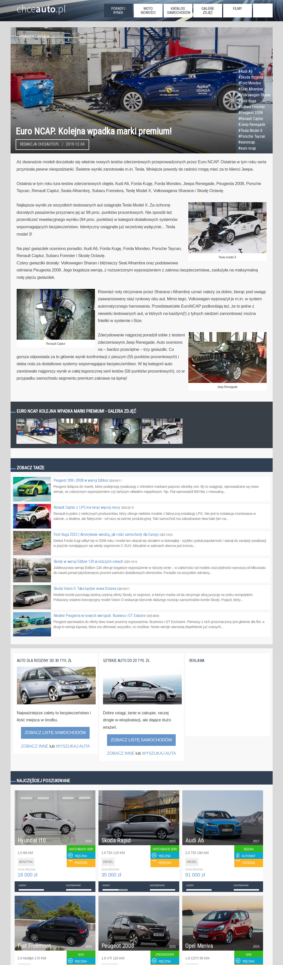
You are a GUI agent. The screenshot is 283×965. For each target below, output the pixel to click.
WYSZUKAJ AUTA (73, 746)
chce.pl (35, 7)
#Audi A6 (245, 71)
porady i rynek (118, 10)
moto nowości (148, 10)
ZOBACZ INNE (34, 746)
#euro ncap (247, 148)
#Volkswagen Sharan (254, 95)
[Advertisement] (227, 702)
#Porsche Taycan (251, 136)
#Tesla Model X (250, 130)
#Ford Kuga (247, 101)
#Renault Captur (250, 119)
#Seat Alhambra (250, 89)
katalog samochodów (178, 10)
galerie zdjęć (207, 10)
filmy (237, 8)
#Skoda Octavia (250, 77)
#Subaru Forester (251, 107)
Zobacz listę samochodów (55, 732)
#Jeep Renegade (251, 124)
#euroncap (246, 142)
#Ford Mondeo (249, 83)
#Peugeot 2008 (250, 112)
